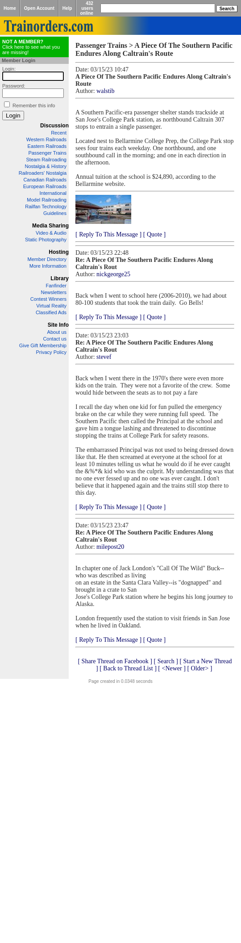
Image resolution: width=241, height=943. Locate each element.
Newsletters (53, 292)
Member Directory (47, 259)
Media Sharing (50, 226)
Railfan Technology (45, 206)
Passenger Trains (47, 153)
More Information (47, 266)
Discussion (54, 125)
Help (67, 8)
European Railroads (44, 186)
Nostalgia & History (45, 166)
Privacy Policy (51, 352)
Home (10, 8)
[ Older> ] (199, 668)
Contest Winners (48, 299)
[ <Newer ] (172, 668)
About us (56, 332)
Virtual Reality (51, 305)
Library (59, 278)
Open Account (39, 8)
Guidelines (54, 213)
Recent (58, 132)
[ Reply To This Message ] (108, 234)
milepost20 (110, 546)
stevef (103, 357)
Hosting (59, 252)
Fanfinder (56, 285)
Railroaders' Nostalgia (42, 173)
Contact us (54, 338)
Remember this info (33, 105)
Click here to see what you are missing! (31, 47)
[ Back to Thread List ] (128, 668)
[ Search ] (166, 661)
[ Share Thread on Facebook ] (115, 661)
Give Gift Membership (42, 345)
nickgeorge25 (113, 274)
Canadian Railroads (44, 179)
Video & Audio (51, 233)
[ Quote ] (154, 234)
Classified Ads (51, 312)
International (52, 193)
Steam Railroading (46, 159)
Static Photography (45, 239)
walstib (105, 91)
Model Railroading (46, 199)
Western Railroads (46, 139)
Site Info (58, 325)
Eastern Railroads (47, 146)
